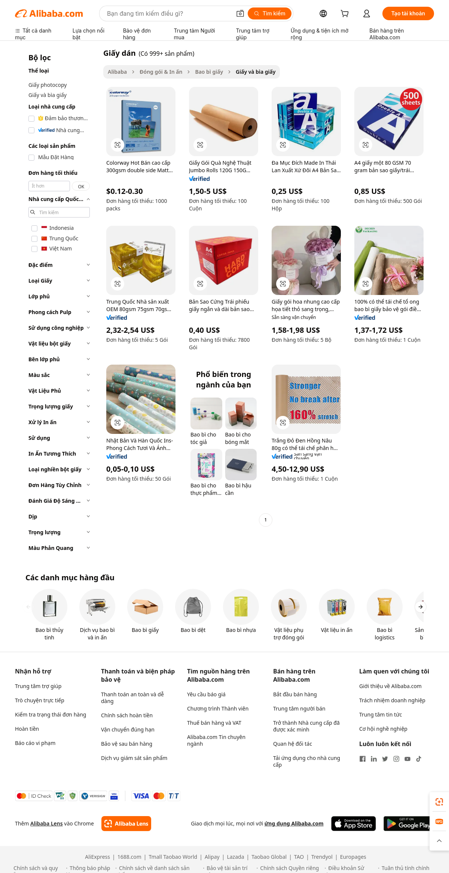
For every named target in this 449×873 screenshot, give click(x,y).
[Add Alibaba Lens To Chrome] (126, 823)
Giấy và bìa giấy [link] (255, 71)
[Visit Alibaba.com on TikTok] (418, 758)
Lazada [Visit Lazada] (235, 857)
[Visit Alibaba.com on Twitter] (385, 758)
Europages (353, 857)
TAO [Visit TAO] (299, 857)
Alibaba (117, 71)
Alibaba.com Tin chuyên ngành (216, 740)
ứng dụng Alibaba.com (294, 823)
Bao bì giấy (209, 71)
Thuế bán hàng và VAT (214, 722)
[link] (439, 802)
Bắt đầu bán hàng (295, 694)
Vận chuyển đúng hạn (128, 729)
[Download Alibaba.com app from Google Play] (409, 823)
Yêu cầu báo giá (206, 694)
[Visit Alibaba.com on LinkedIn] (373, 758)
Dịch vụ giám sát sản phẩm (134, 757)
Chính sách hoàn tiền (127, 715)
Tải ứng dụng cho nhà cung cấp (306, 761)
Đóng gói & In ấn (161, 71)
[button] (240, 13)
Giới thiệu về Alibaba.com (390, 686)
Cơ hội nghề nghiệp (383, 728)
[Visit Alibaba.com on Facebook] (362, 758)
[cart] (346, 14)
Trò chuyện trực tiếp (39, 700)
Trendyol (322, 857)
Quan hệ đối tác (292, 743)
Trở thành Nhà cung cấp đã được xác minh (306, 726)
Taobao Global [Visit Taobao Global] (269, 857)
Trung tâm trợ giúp (38, 686)
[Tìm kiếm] (269, 13)
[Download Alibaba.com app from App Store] (353, 823)
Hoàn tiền (27, 728)
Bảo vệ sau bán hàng (126, 743)
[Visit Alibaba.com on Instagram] (396, 758)
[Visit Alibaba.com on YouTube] (407, 758)
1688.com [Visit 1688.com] (129, 857)
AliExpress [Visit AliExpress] (97, 857)
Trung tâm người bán (299, 708)
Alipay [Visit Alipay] (212, 857)
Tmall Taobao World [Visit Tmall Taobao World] (173, 857)
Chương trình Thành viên (217, 708)
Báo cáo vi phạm (35, 742)
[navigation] (56, 302)
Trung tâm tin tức (380, 714)
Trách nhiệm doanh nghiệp (392, 700)
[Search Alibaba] (168, 13)
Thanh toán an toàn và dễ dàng (132, 698)
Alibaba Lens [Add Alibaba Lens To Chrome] (46, 823)
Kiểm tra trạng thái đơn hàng (50, 714)
